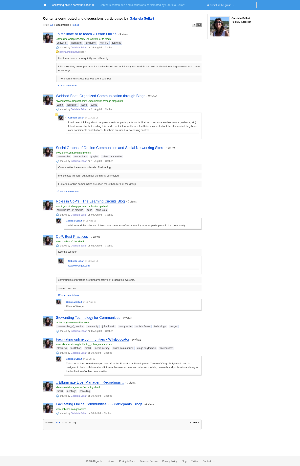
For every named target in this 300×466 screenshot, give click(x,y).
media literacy (102, 348)
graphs (94, 156)
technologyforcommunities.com (72, 322)
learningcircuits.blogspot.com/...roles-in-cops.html (82, 206)
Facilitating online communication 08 (73, 5)
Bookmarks (62, 25)
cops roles (101, 210)
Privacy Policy (169, 461)
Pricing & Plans (127, 461)
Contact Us (208, 461)
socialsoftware (142, 326)
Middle (199, 25)
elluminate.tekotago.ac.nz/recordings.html (78, 387)
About (111, 461)
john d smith (108, 326)
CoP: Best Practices (72, 237)
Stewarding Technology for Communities (88, 318)
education (62, 42)
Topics (75, 25)
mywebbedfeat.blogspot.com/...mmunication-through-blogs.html (89, 101)
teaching (116, 42)
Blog (184, 461)
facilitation (90, 42)
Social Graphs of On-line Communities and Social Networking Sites (109, 148)
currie (60, 104)
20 (58, 422)
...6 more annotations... (68, 191)
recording (85, 391)
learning (104, 42)
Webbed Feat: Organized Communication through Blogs (100, 96)
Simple (194, 25)
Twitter (194, 461)
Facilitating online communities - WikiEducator (92, 339)
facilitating (76, 42)
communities (63, 156)
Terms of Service (149, 461)
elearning (62, 348)
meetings (71, 391)
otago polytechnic (146, 348)
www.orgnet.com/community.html (73, 152)
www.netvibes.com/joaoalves (71, 409)
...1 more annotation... (67, 85)
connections (80, 156)
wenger (173, 326)
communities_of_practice (70, 210)
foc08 (84, 104)
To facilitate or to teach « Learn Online (86, 34)
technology (160, 326)
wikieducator (166, 348)
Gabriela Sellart (142, 18)
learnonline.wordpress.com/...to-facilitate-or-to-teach (83, 39)
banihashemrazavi (69, 52)
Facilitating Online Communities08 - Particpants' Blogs (99, 404)
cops (89, 210)
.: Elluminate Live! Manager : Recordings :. (90, 382)
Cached (109, 47)
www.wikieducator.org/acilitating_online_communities (84, 344)
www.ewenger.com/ (79, 265)
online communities (112, 156)
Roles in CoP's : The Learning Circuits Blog (90, 201)
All (51, 25)
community (92, 326)
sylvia (94, 104)
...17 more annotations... (68, 295)
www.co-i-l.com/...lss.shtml (70, 241)
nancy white (125, 326)
